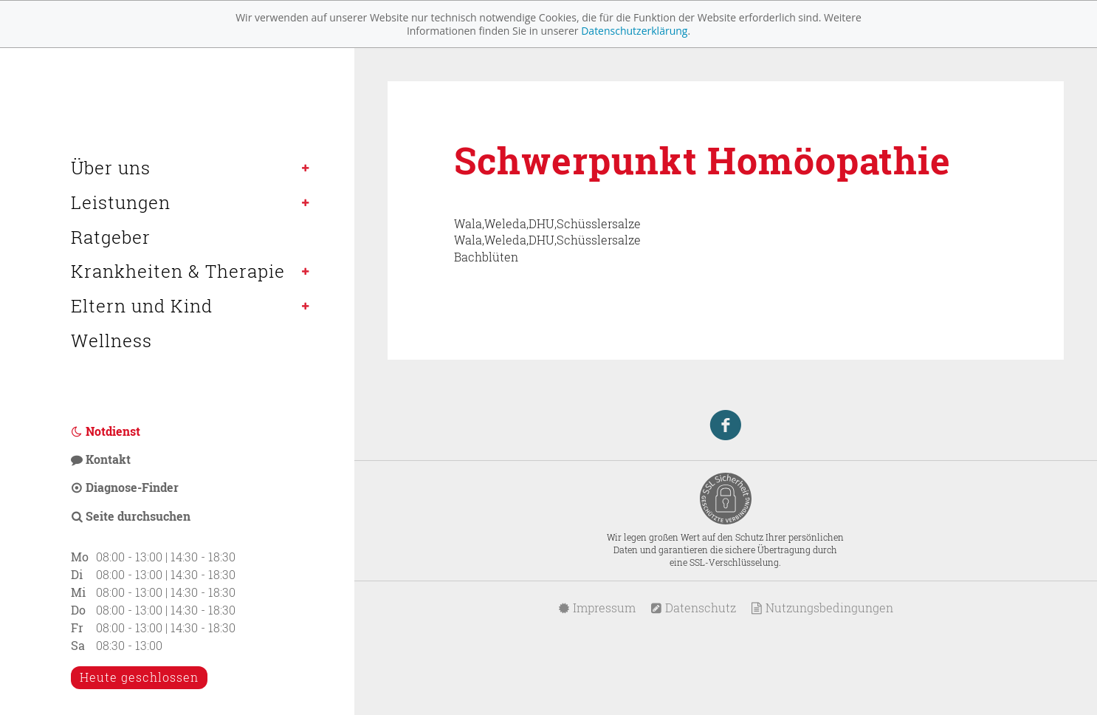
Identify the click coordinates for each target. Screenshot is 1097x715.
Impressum (597, 607)
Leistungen (121, 202)
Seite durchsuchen (130, 516)
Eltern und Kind (142, 306)
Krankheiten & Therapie (178, 271)
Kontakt (101, 459)
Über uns (111, 167)
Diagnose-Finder (125, 487)
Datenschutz (693, 607)
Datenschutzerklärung (634, 31)
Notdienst (105, 431)
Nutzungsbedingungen (822, 607)
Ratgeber (111, 237)
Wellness (111, 340)
